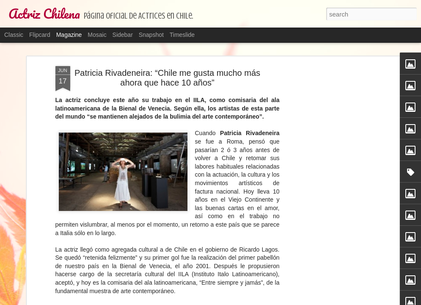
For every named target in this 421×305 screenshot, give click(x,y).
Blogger (267, 300)
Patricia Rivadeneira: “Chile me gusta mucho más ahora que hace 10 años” (167, 62)
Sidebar (123, 34)
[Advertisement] (326, 108)
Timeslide (182, 34)
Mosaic (97, 34)
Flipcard (39, 34)
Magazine (69, 34)
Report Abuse (291, 300)
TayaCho (221, 300)
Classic (13, 34)
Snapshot (151, 34)
